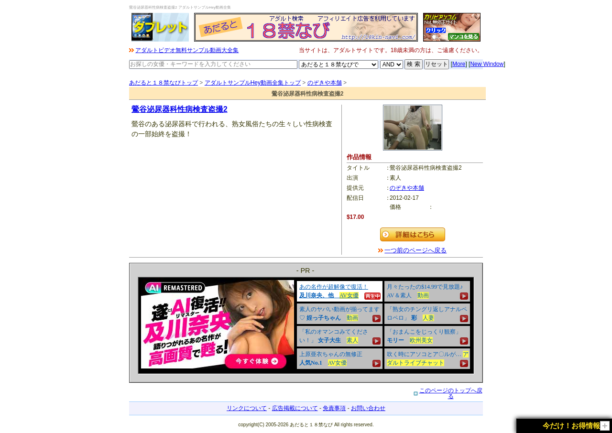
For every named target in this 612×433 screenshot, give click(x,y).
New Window (486, 64)
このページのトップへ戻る (450, 393)
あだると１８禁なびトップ (163, 82)
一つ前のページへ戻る (415, 250)
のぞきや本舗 (324, 82)
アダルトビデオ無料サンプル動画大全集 (187, 50)
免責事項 (334, 408)
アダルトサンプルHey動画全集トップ (253, 82)
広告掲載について (295, 408)
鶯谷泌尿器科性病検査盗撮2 (179, 109)
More (458, 64)
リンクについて (247, 408)
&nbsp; (306, 325)
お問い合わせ (368, 408)
